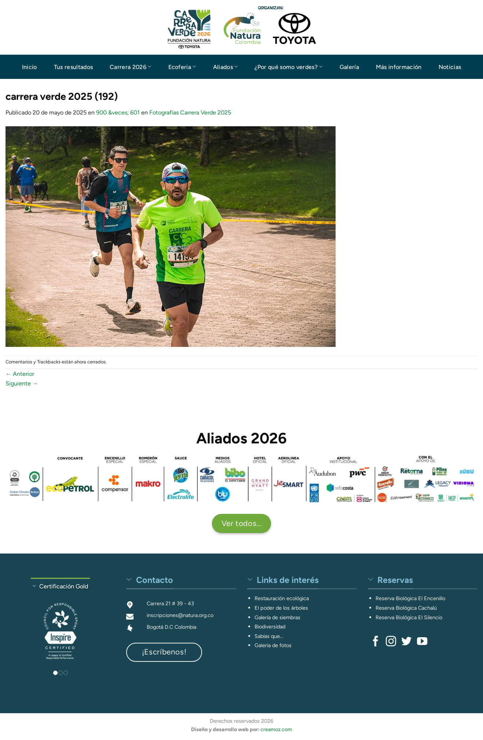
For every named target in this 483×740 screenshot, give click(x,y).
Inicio (29, 67)
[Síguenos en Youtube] (422, 642)
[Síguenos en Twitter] (406, 642)
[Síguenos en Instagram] (391, 642)
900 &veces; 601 (118, 112)
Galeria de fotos (273, 645)
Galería (349, 67)
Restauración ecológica (282, 598)
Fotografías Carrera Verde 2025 (190, 112)
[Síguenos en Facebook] (375, 642)
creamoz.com (276, 729)
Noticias (450, 67)
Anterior (20, 373)
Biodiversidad (270, 626)
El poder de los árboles (281, 608)
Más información (399, 67)
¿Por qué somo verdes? (288, 66)
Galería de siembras (277, 617)
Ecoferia (182, 66)
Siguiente (22, 383)
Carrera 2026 (130, 66)
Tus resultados (73, 67)
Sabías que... (269, 636)
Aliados (225, 66)
